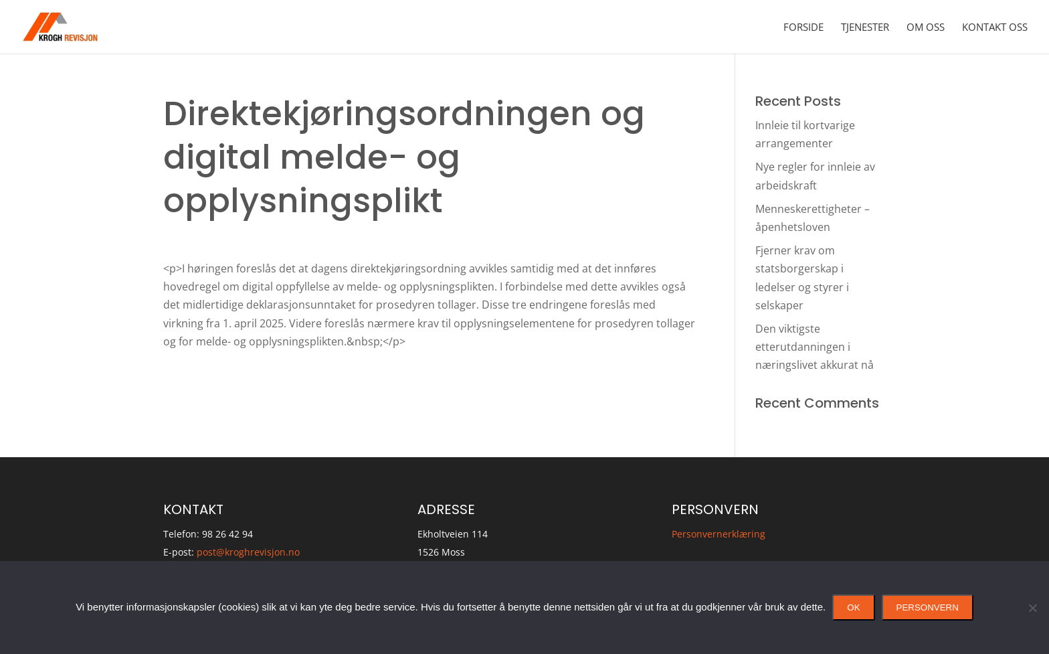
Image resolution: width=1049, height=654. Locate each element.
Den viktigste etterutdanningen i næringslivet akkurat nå (814, 346)
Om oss (926, 27)
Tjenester (865, 27)
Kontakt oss (995, 27)
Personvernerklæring (718, 533)
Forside (803, 27)
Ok (853, 607)
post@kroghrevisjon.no (248, 552)
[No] (1032, 608)
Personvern (927, 607)
